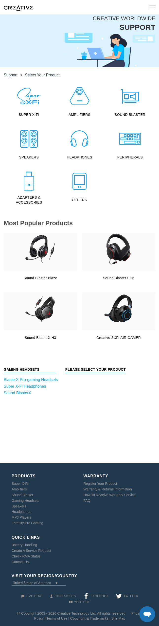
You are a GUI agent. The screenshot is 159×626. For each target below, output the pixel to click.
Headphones (21, 512)
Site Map (118, 618)
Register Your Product (100, 484)
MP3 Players (21, 517)
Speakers (19, 506)
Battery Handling (24, 545)
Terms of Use (56, 618)
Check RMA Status (26, 556)
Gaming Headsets (25, 501)
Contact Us (20, 562)
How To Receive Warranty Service (110, 495)
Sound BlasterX (17, 393)
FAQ (87, 501)
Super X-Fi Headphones (25, 386)
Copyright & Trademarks (89, 618)
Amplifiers (19, 489)
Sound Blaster (22, 495)
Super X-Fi (20, 484)
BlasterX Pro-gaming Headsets (31, 380)
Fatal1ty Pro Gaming (27, 523)
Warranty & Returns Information (108, 489)
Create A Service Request (31, 551)
